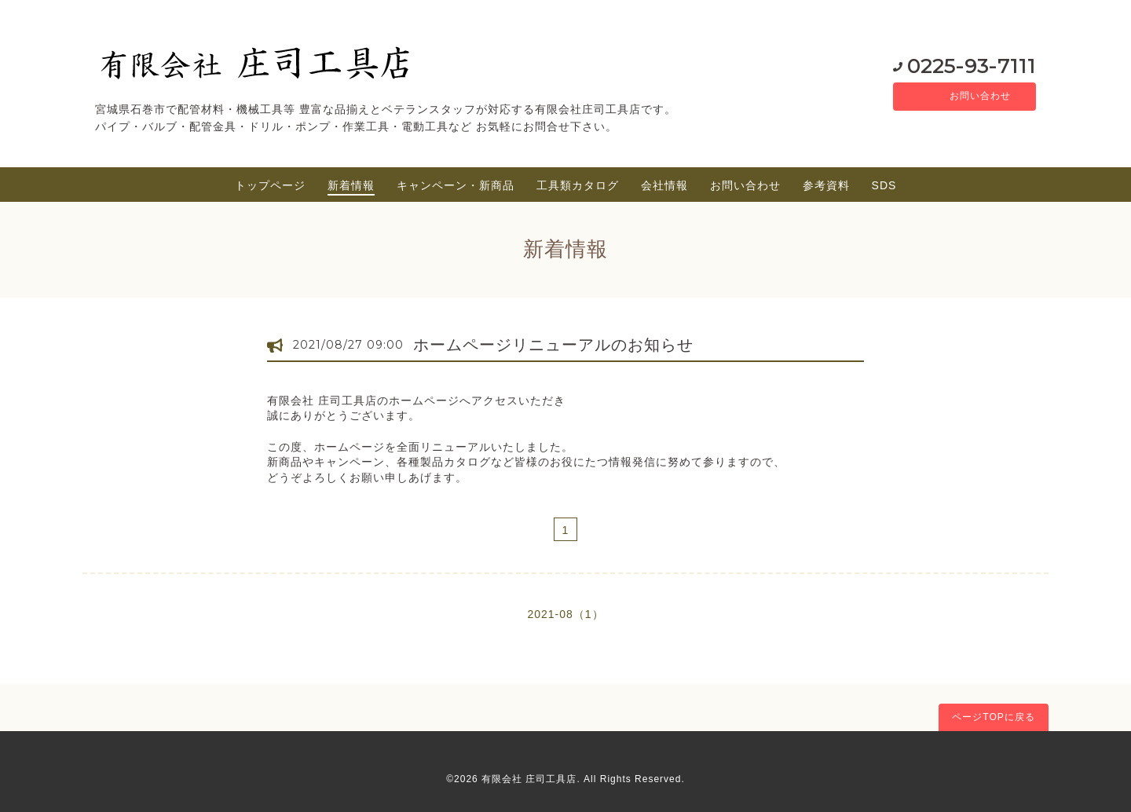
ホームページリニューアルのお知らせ (553, 344)
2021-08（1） (565, 614)
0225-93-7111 (954, 65)
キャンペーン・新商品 (455, 185)
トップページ (270, 185)
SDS (884, 185)
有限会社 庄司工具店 (528, 779)
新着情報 (351, 185)
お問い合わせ (970, 96)
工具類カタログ (577, 185)
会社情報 (664, 185)
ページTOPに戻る (993, 716)
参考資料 (826, 185)
